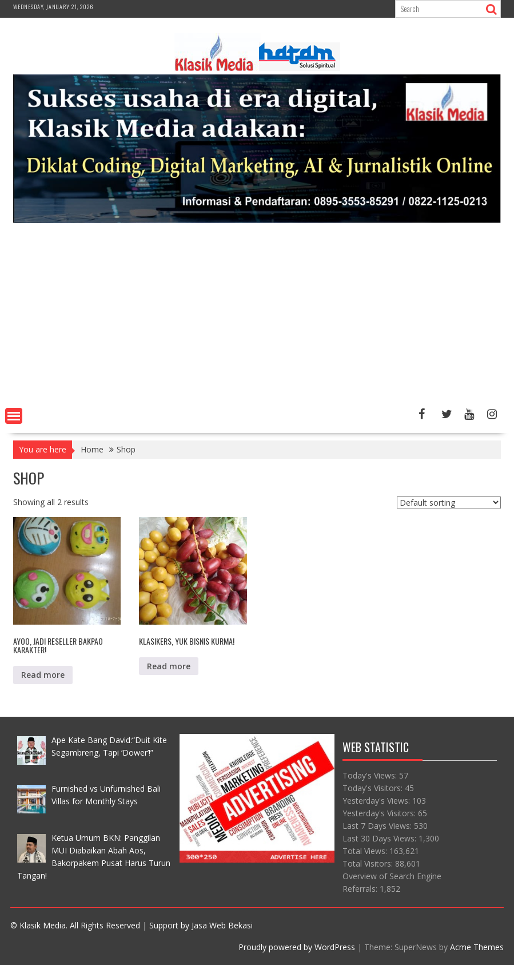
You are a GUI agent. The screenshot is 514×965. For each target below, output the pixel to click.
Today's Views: (370, 775)
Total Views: (365, 850)
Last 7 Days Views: (378, 825)
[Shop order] (449, 502)
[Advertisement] (257, 317)
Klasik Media (42, 925)
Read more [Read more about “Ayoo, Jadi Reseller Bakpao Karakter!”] (43, 674)
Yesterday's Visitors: (380, 813)
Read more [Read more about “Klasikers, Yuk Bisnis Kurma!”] (168, 666)
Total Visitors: (368, 863)
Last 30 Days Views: (380, 838)
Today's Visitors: (373, 788)
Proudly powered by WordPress (296, 947)
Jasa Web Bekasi (222, 925)
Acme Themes (477, 947)
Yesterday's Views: (377, 800)
